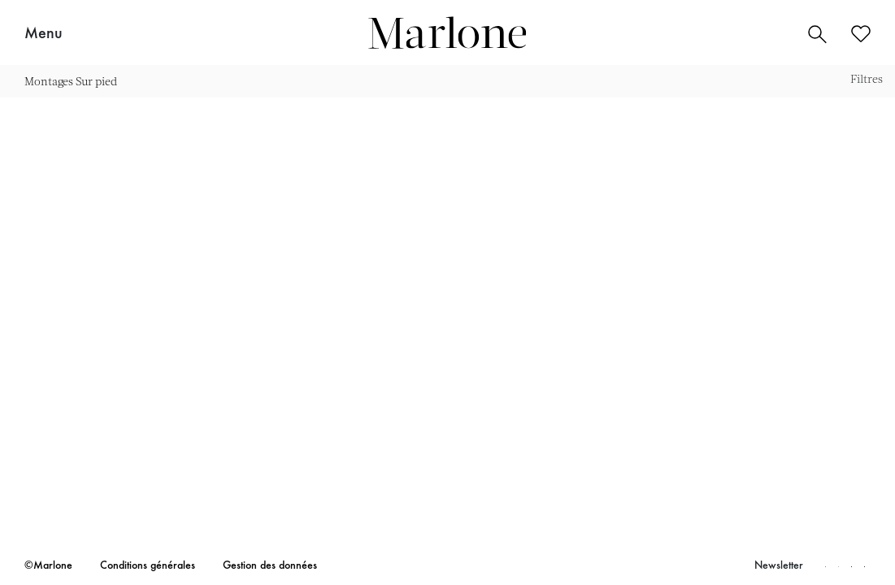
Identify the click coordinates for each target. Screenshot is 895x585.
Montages (48, 81)
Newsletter (778, 566)
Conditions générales (147, 566)
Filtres (866, 78)
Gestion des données (270, 566)
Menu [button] (43, 34)
